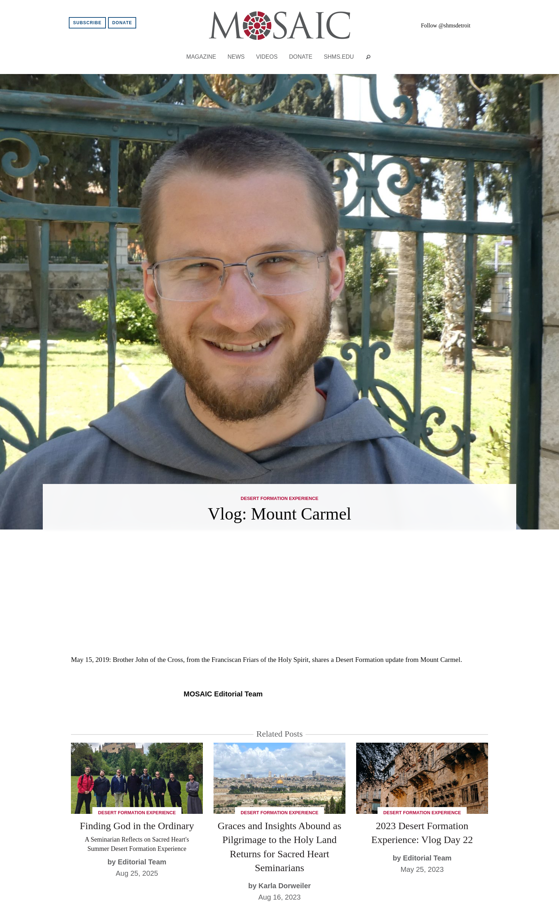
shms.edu (339, 57)
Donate (122, 22)
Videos (266, 57)
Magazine (201, 57)
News (236, 57)
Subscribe (87, 22)
